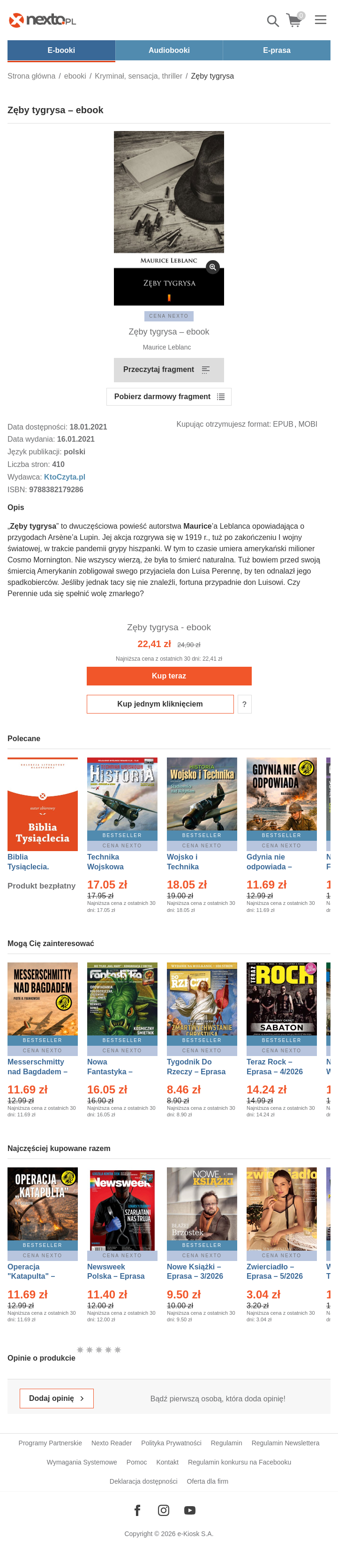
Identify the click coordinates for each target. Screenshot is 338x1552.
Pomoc (137, 1462)
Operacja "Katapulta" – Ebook (31, 1276)
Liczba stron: (30, 464)
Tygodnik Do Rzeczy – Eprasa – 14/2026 (196, 1072)
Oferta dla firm (208, 1481)
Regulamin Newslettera (286, 1443)
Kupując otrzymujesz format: (224, 424)
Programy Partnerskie (50, 1443)
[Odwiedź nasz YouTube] (189, 1510)
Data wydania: (32, 439)
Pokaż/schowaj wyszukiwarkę (274, 21)
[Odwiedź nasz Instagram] (163, 1510)
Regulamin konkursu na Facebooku (239, 1462)
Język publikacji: (36, 452)
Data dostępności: (39, 427)
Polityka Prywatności (171, 1443)
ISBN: (18, 490)
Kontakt (167, 1462)
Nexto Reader (111, 1443)
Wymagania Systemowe (82, 1462)
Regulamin (226, 1443)
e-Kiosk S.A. (196, 1533)
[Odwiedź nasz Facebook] (137, 1510)
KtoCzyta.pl (64, 477)
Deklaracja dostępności (144, 1481)
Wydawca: (26, 477)
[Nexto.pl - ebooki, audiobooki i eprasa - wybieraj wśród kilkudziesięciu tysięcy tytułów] (43, 20)
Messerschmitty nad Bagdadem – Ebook (38, 1072)
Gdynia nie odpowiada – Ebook (269, 867)
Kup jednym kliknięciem (160, 704)
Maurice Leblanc (167, 347)
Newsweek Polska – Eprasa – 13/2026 (116, 1276)
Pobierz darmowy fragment (162, 397)
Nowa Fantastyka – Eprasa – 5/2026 (115, 1072)
